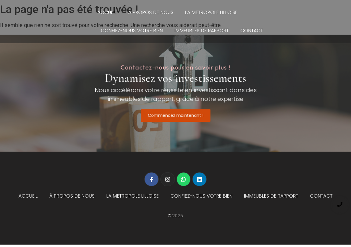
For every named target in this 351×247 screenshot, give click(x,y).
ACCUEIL (107, 12)
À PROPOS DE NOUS (150, 12)
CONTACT (251, 30)
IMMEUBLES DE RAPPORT (201, 30)
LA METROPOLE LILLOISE (211, 12)
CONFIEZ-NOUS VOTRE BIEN (132, 30)
